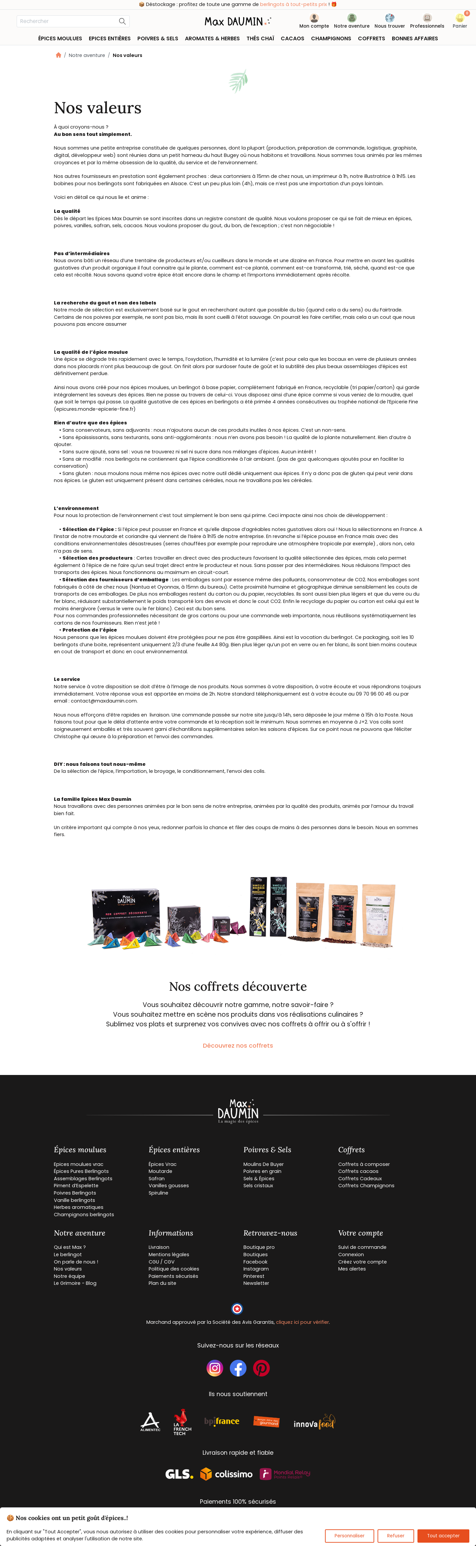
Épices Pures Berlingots (81, 1171)
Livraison (159, 1247)
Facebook (255, 1262)
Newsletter (256, 1283)
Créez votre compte (362, 1262)
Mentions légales (169, 1254)
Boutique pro (259, 1247)
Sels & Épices (258, 1178)
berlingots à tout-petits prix (293, 4)
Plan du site (162, 1283)
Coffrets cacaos (358, 1171)
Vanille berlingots (74, 1200)
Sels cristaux (258, 1185)
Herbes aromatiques (78, 1207)
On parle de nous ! (76, 1262)
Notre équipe (69, 1276)
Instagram (256, 1269)
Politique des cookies (174, 1269)
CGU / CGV (162, 1262)
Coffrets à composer (364, 1164)
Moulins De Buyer (263, 1164)
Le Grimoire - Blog (75, 1283)
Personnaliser (350, 1536)
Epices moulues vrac (78, 1164)
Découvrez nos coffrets (238, 1045)
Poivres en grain (262, 1171)
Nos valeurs (68, 1269)
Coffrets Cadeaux (360, 1178)
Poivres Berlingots (75, 1193)
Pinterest (253, 1276)
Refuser (395, 1536)
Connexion (351, 1254)
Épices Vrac (163, 1164)
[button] (460, 22)
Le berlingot (68, 1254)
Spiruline (158, 1193)
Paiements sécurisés (173, 1276)
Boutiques (255, 1254)
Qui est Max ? (70, 1247)
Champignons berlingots (84, 1214)
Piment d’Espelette (76, 1185)
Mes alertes (352, 1269)
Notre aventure (87, 55)
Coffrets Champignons (366, 1185)
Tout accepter (443, 1536)
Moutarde (160, 1171)
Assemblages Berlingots (83, 1178)
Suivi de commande (362, 1247)
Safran (157, 1178)
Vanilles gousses (169, 1185)
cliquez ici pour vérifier (302, 1322)
